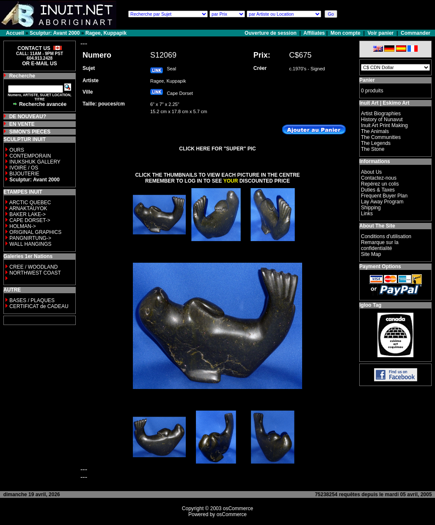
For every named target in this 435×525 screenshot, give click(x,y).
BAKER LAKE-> (27, 214)
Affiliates (314, 33)
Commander (415, 33)
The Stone (372, 149)
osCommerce (238, 508)
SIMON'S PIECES (30, 132)
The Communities (381, 137)
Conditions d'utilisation (386, 236)
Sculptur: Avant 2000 (55, 33)
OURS (16, 150)
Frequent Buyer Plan (384, 196)
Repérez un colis (380, 184)
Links (367, 214)
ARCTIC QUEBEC (30, 203)
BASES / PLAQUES (32, 300)
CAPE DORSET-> (29, 220)
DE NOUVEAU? (27, 116)
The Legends (376, 143)
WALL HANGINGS (30, 244)
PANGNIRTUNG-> (30, 238)
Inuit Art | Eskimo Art (384, 103)
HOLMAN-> (22, 226)
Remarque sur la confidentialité (380, 245)
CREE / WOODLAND (33, 267)
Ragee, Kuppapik (106, 33)
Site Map (371, 254)
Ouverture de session (271, 33)
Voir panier (380, 33)
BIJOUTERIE (24, 174)
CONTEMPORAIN (30, 156)
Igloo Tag (370, 305)
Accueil (15, 33)
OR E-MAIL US (39, 64)
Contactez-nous (378, 178)
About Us (371, 172)
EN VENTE (22, 124)
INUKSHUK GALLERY (35, 162)
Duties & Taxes (378, 190)
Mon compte (345, 33)
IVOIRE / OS (23, 168)
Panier (367, 80)
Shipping (371, 208)
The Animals (375, 131)
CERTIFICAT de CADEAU (38, 306)
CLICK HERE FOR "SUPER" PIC (217, 149)
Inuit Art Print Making (384, 125)
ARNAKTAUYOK (28, 208)
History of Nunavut (382, 119)
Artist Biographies (381, 114)
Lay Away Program (382, 202)
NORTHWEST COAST (34, 273)
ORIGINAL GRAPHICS (35, 232)
